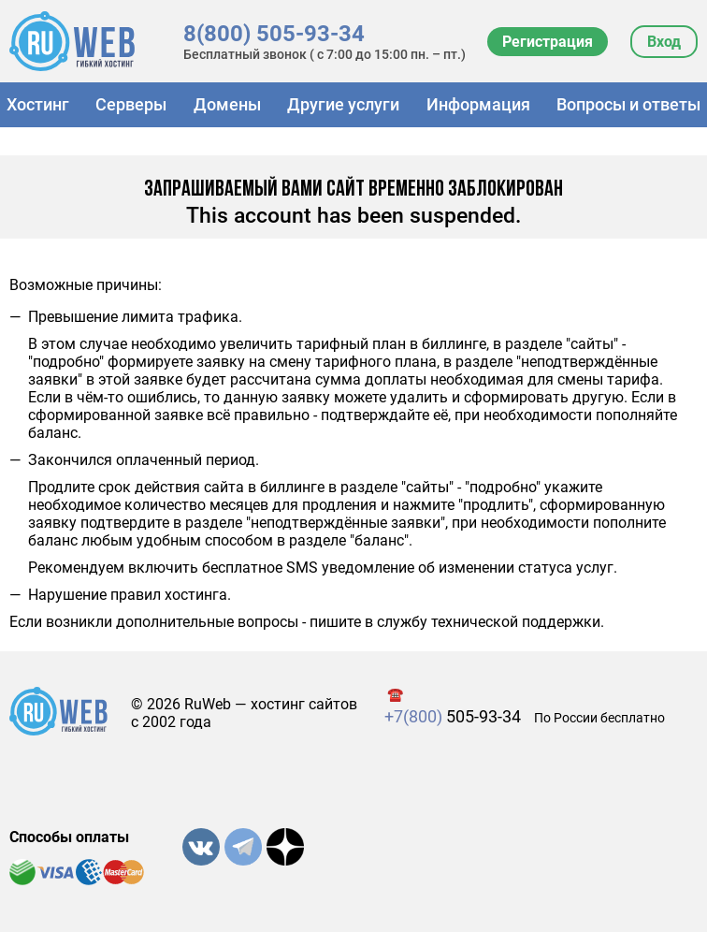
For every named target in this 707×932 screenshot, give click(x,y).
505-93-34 (452, 716)
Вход (664, 42)
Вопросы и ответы (628, 104)
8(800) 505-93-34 (274, 34)
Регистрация (547, 42)
